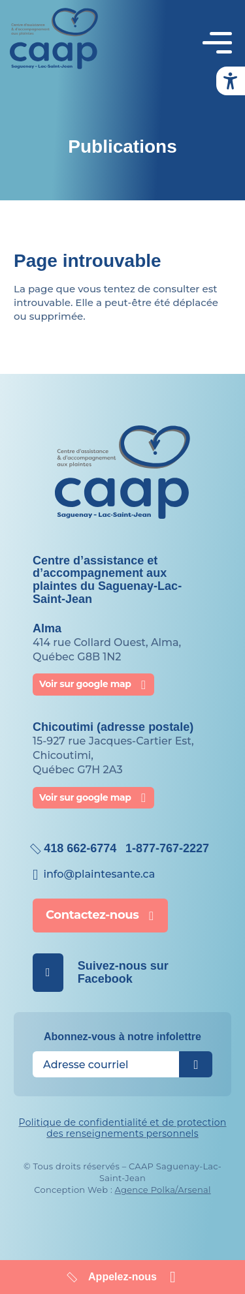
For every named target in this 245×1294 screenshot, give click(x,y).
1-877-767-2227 (167, 848)
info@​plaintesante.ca (99, 874)
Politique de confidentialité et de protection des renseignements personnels (122, 1128)
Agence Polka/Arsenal (163, 1189)
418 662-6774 (80, 848)
